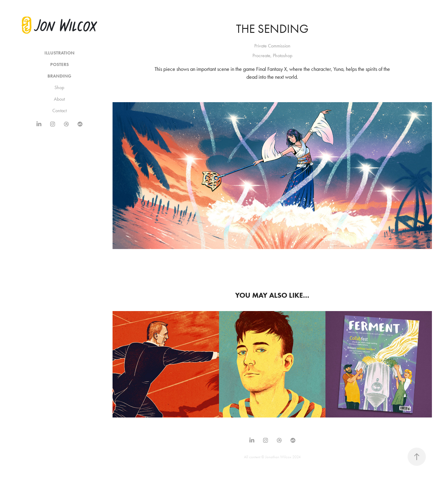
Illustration (59, 53)
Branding (59, 76)
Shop (59, 87)
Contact (59, 110)
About (59, 99)
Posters (59, 64)
